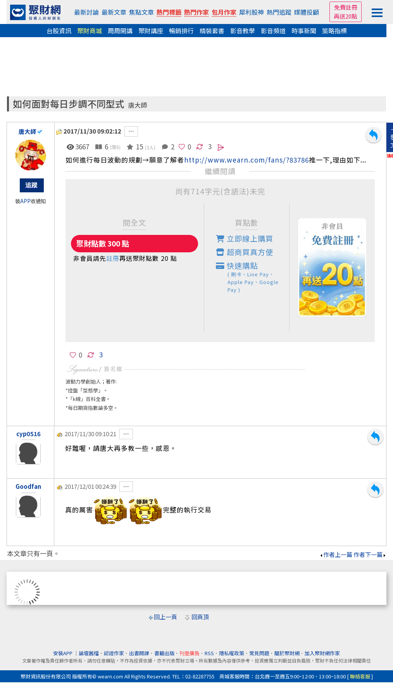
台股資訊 (59, 30)
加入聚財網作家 (322, 653)
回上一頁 (165, 617)
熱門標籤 (169, 12)
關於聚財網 (287, 653)
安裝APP (63, 653)
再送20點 (345, 16)
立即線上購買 (244, 238)
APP (25, 201)
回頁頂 (200, 617)
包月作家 (224, 12)
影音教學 (242, 30)
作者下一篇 (369, 554)
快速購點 (253, 277)
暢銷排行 (181, 30)
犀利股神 (251, 12)
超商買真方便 (244, 252)
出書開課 (139, 653)
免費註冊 (345, 7)
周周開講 (120, 30)
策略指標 (334, 30)
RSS (209, 653)
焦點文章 (141, 12)
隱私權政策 (231, 653)
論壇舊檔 (89, 653)
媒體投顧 (306, 12)
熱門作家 (196, 12)
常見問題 (259, 653)
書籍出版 (164, 653)
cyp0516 (28, 434)
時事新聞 (303, 30)
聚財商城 (89, 30)
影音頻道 (273, 30)
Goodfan (28, 486)
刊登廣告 (189, 653)
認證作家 (114, 653)
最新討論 (86, 12)
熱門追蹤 (279, 12)
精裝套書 (212, 30)
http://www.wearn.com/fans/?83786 (246, 159)
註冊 (112, 258)
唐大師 (137, 105)
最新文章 (114, 12)
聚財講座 (150, 30)
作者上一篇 (335, 554)
